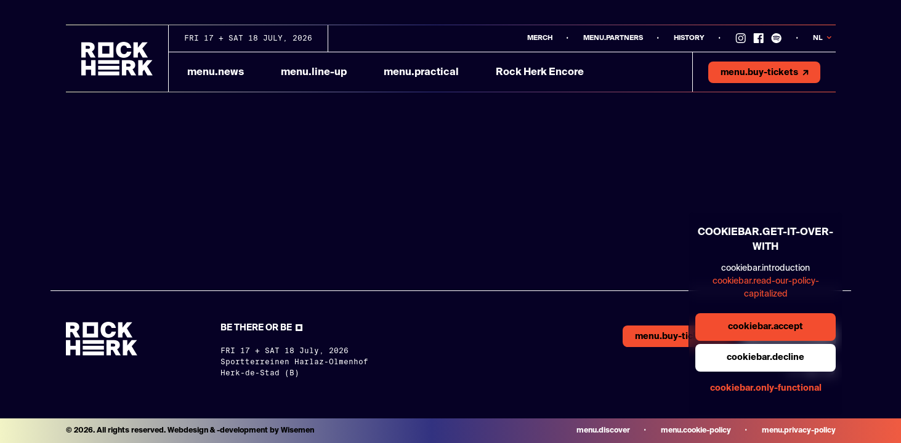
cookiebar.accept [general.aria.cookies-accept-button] (765, 326)
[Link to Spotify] (776, 38)
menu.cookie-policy (696, 430)
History (689, 37)
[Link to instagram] (740, 38)
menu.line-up (314, 73)
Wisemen (297, 430)
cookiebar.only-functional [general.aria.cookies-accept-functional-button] (766, 388)
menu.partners (613, 37)
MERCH (539, 37)
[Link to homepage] (117, 59)
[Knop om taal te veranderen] (824, 38)
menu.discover (603, 430)
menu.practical (421, 73)
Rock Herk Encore (540, 73)
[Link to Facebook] (758, 38)
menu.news (215, 73)
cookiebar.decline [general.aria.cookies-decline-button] (765, 357)
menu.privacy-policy (799, 430)
